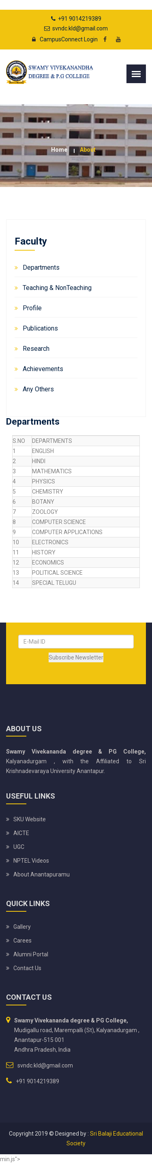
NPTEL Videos (31, 860)
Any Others (38, 389)
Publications (40, 328)
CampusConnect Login (63, 39)
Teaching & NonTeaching (57, 288)
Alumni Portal (30, 954)
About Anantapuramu (41, 874)
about (88, 149)
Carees (22, 940)
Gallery (22, 926)
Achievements (43, 369)
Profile (32, 308)
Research (36, 348)
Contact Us (27, 968)
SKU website (29, 819)
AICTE (21, 833)
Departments (41, 267)
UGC (18, 847)
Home (59, 149)
